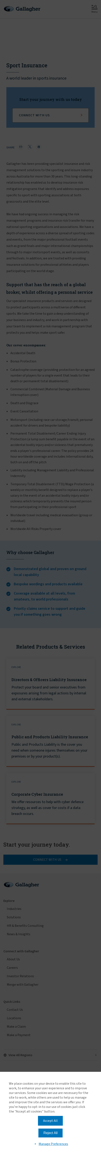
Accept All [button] (50, 1120)
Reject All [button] (50, 1133)
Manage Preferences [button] (53, 1144)
